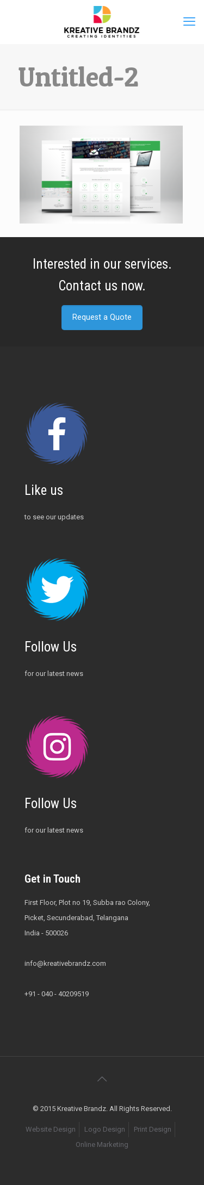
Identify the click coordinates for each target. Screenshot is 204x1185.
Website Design (51, 1129)
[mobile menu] (189, 22)
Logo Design (104, 1129)
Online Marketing (102, 1144)
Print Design (152, 1129)
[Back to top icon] (102, 1079)
